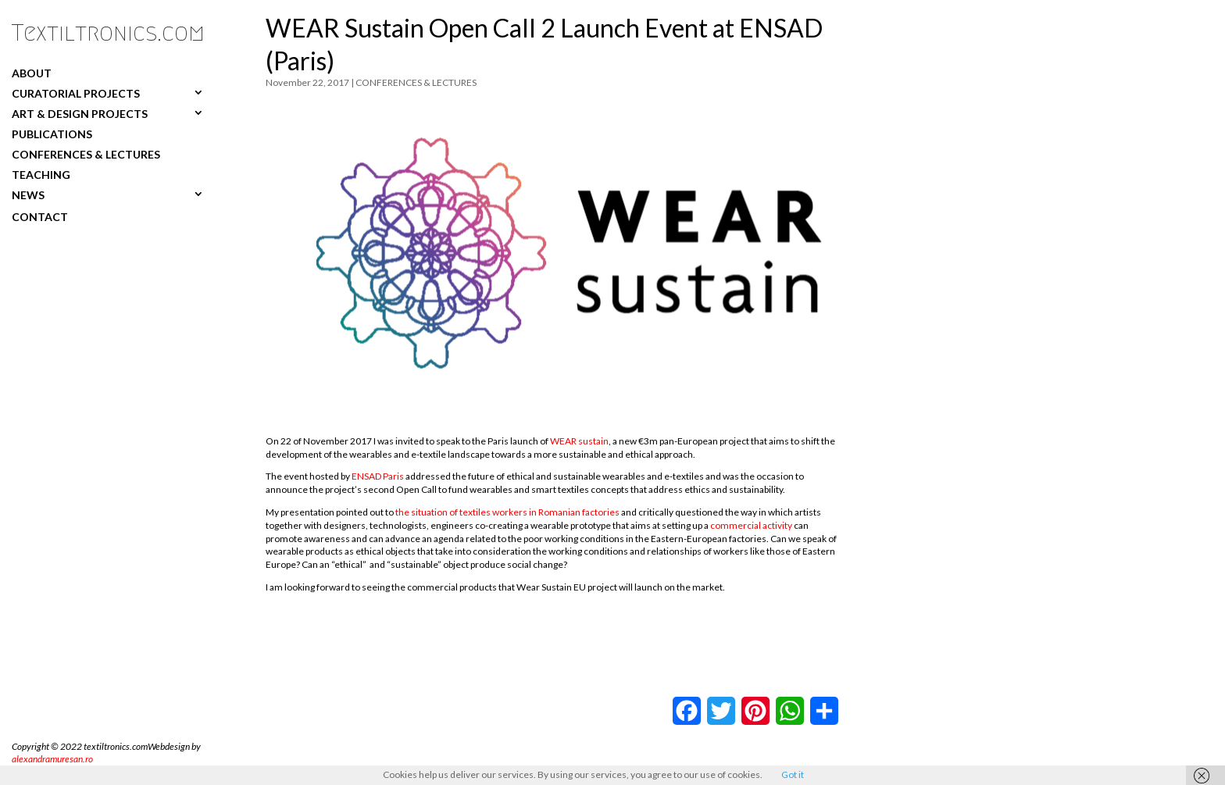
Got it (792, 774)
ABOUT (32, 72)
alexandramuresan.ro (52, 759)
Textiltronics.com (108, 32)
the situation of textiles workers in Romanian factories (507, 512)
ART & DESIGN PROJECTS (80, 113)
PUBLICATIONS (52, 133)
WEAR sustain (579, 441)
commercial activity (751, 525)
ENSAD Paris (378, 476)
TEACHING (41, 174)
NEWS (28, 195)
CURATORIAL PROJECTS (76, 93)
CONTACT (40, 216)
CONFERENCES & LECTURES (86, 154)
